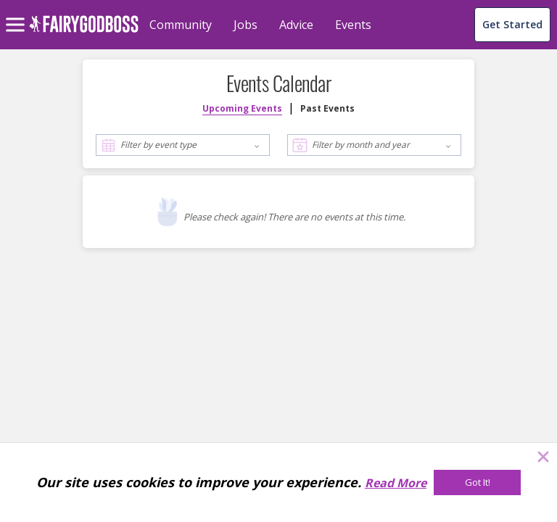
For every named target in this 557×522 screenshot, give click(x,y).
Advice (296, 25)
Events (353, 25)
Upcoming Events (242, 108)
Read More (395, 483)
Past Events (327, 108)
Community (180, 25)
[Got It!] (477, 482)
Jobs (245, 25)
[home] (84, 32)
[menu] (17, 13)
